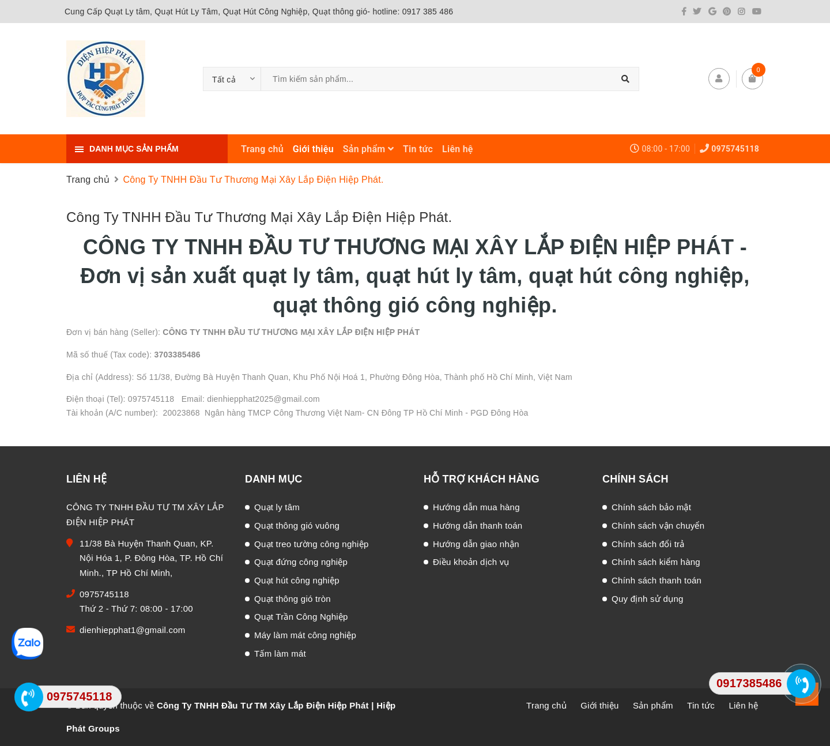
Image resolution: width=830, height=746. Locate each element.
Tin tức (418, 149)
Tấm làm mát (280, 653)
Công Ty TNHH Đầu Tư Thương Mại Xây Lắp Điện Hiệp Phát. (259, 217)
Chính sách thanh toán (656, 580)
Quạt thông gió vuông (296, 525)
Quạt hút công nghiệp (296, 580)
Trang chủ (262, 149)
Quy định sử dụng (648, 599)
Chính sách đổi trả (648, 544)
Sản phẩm (368, 149)
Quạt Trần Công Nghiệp (301, 616)
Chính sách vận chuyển (658, 525)
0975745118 (735, 148)
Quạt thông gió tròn (292, 599)
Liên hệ (457, 149)
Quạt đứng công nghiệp (301, 562)
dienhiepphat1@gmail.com (133, 630)
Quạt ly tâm (277, 507)
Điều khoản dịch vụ (471, 562)
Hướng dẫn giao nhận (476, 544)
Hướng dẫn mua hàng (476, 507)
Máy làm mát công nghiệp (305, 635)
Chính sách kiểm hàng (656, 562)
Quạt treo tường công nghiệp (311, 544)
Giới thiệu (313, 149)
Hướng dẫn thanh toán (477, 525)
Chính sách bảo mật (651, 507)
